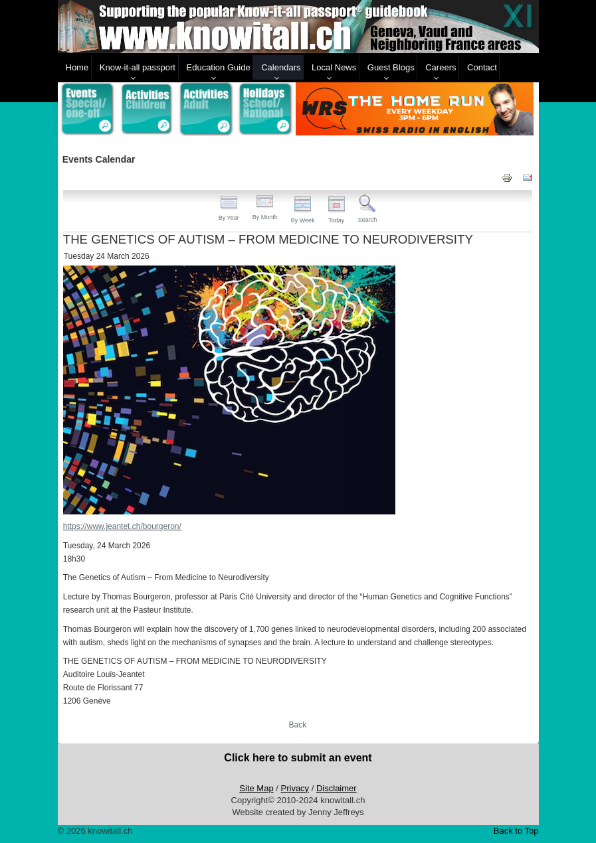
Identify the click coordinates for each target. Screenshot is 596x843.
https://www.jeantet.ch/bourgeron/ (122, 526)
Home (77, 67)
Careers (440, 67)
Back (298, 724)
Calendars (280, 67)
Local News (334, 67)
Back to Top (516, 831)
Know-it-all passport (137, 67)
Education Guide (218, 67)
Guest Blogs (391, 67)
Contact (482, 67)
